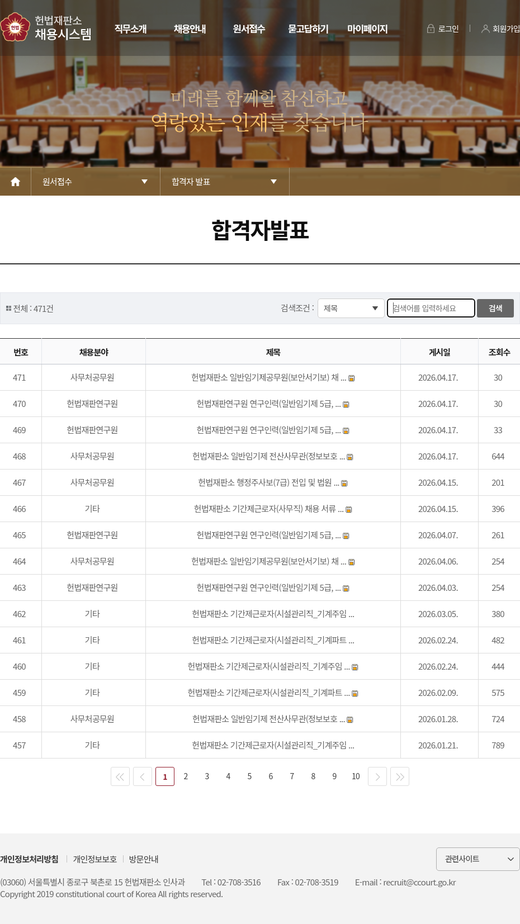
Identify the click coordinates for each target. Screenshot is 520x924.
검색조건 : (298, 308)
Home (15, 182)
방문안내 (143, 859)
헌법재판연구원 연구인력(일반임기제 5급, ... (270, 403)
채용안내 (189, 28)
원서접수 (248, 28)
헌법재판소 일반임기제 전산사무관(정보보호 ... (269, 456)
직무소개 (130, 28)
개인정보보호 (94, 859)
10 (356, 775)
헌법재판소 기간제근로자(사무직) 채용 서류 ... (270, 508)
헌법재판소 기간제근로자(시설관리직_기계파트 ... (273, 640)
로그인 (448, 28)
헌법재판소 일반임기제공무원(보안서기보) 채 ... (269, 377)
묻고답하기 (308, 28)
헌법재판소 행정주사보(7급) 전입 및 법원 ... (269, 482)
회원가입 (506, 28)
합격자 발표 (191, 181)
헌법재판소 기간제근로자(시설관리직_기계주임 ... (273, 613)
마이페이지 (367, 28)
